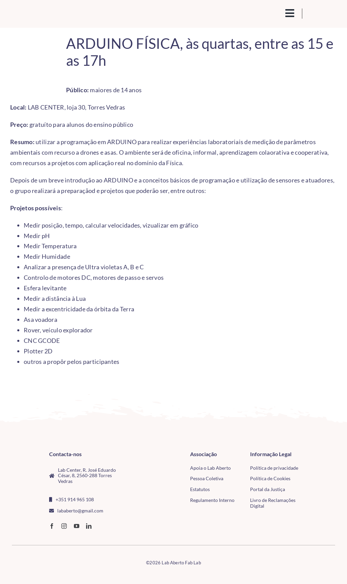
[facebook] (52, 526)
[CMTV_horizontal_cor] (322, 454)
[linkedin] (88, 526)
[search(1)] (274, 12)
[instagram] (64, 526)
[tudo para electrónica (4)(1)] (322, 469)
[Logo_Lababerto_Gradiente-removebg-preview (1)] (46, 13)
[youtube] (76, 526)
